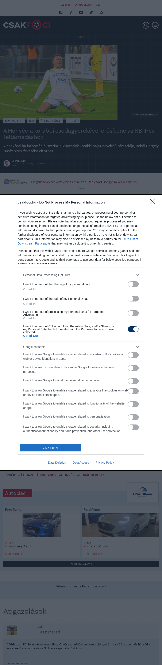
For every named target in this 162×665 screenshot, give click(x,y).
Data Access (81, 462)
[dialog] (81, 332)
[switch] (133, 284)
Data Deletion (57, 462)
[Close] (154, 203)
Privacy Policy (105, 462)
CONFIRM (50, 447)
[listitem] (81, 275)
